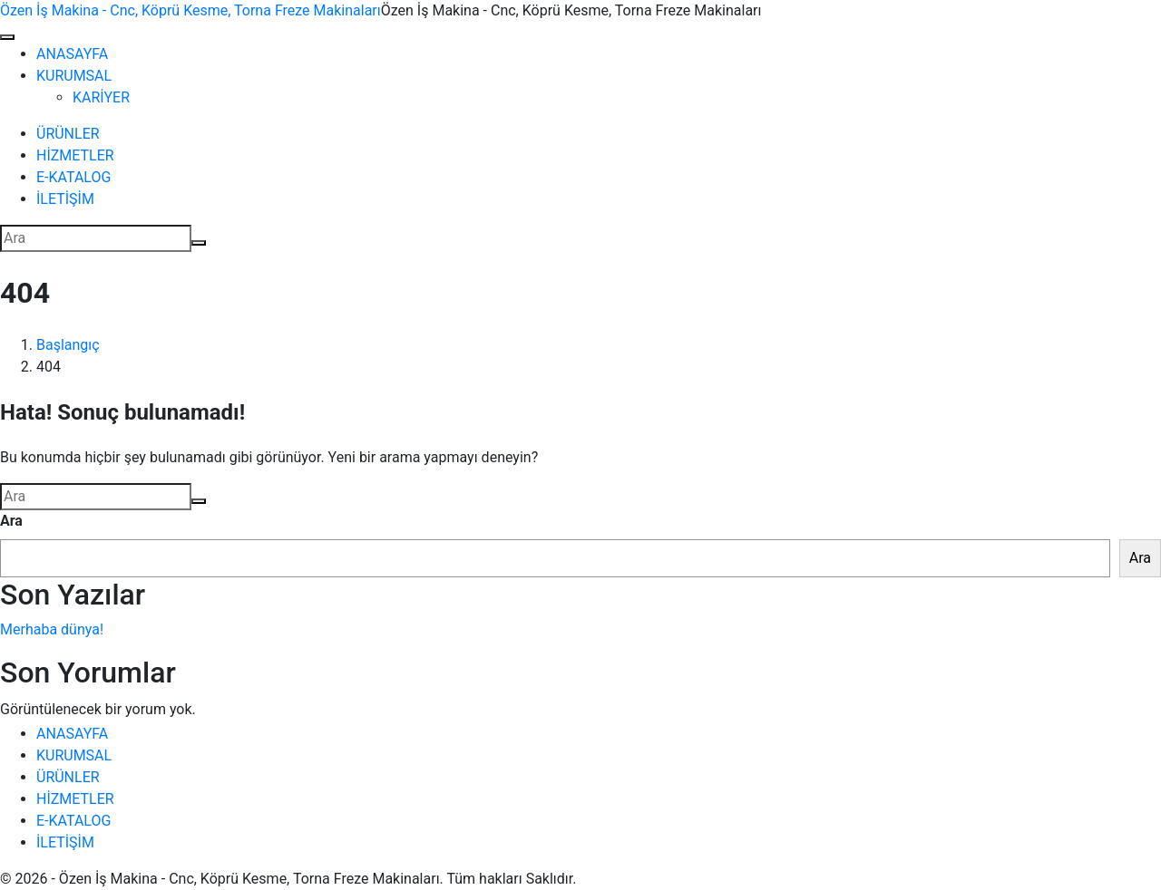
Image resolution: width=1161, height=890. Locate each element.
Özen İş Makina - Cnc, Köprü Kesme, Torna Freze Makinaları (190, 10)
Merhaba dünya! (51, 629)
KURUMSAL (74, 75)
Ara (11, 520)
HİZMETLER (75, 155)
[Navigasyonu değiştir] (7, 37)
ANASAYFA (72, 54)
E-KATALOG (73, 177)
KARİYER (101, 97)
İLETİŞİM (65, 199)
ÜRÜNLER (68, 133)
